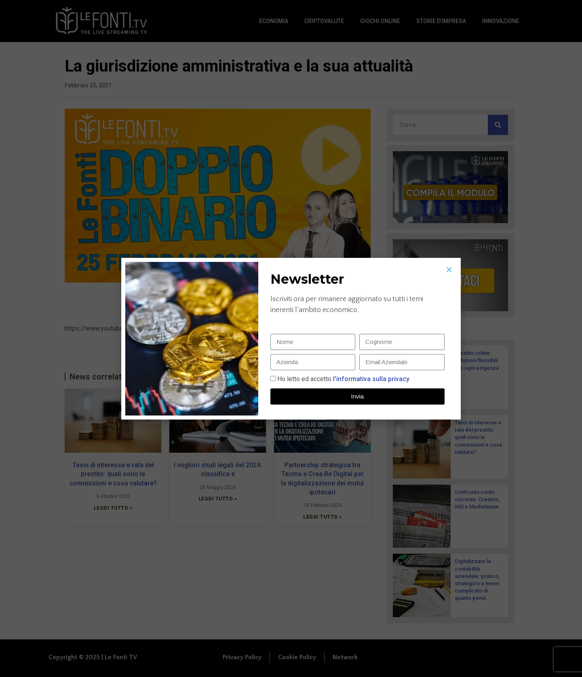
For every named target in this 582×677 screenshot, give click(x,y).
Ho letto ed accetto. (344, 379)
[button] (449, 269)
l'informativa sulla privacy (370, 379)
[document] (291, 338)
